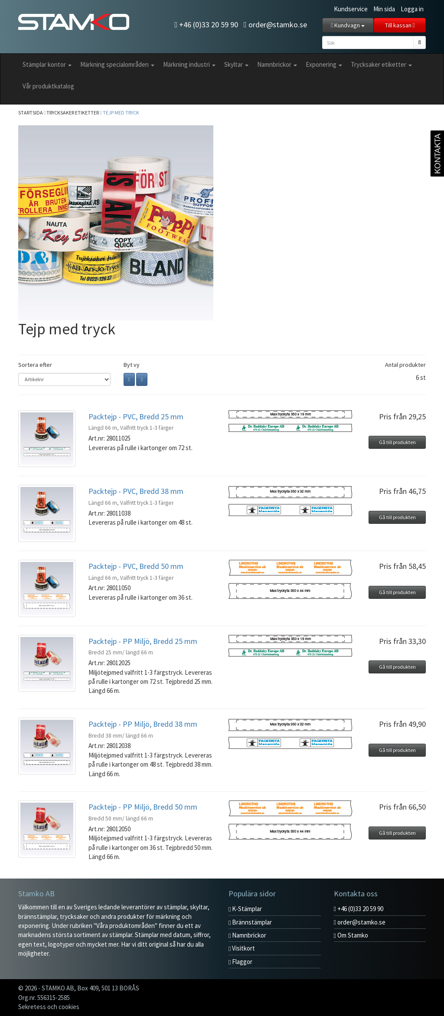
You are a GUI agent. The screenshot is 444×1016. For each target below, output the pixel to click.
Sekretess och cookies (48, 1007)
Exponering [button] (324, 64)
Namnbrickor (247, 935)
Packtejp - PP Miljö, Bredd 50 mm (142, 807)
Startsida (30, 112)
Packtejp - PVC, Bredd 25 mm (135, 416)
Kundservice (351, 9)
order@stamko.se (275, 24)
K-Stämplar (245, 909)
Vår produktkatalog (48, 86)
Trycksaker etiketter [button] (381, 64)
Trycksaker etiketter (72, 112)
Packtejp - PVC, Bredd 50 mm (135, 566)
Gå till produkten (397, 442)
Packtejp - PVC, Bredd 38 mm (135, 491)
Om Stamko (351, 935)
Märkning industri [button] (189, 64)
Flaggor (240, 961)
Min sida (384, 9)
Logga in (412, 9)
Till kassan (400, 25)
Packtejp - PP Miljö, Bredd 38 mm (142, 724)
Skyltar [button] (236, 64)
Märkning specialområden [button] (117, 64)
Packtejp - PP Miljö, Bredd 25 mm (142, 641)
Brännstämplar (250, 922)
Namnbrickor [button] (277, 64)
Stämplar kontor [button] (47, 64)
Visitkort (242, 948)
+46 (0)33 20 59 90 (206, 24)
